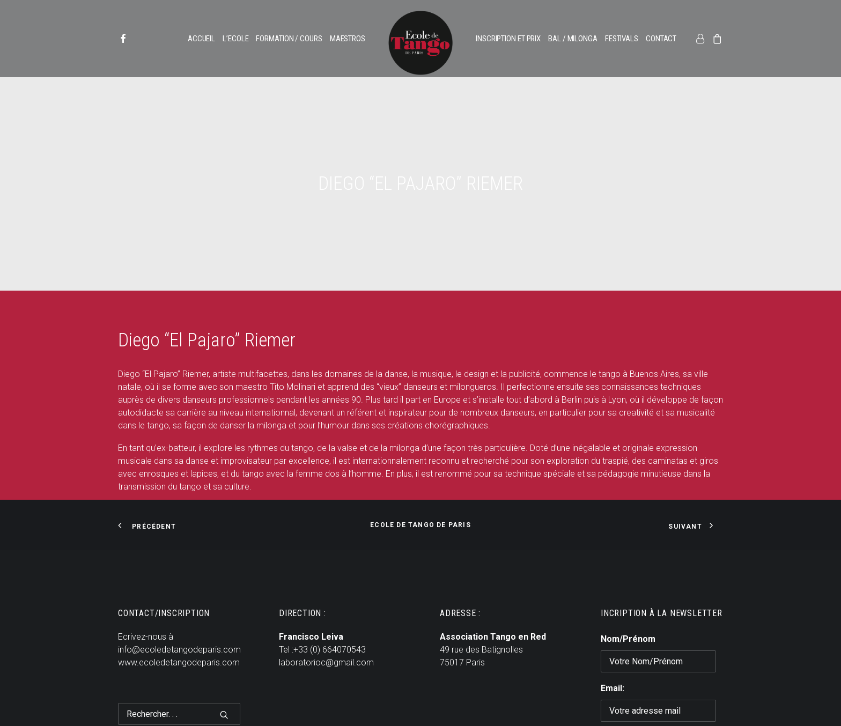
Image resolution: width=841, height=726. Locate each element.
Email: (612, 659)
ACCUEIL (201, 38)
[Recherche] (179, 685)
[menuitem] (132, 38)
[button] (132, 38)
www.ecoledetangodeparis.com (179, 633)
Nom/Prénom (628, 610)
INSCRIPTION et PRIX (508, 38)
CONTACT (661, 38)
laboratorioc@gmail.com (326, 633)
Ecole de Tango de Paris (420, 496)
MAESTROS (347, 38)
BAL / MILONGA (572, 38)
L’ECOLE (235, 38)
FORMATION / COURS (289, 38)
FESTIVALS (621, 38)
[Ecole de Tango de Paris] (420, 43)
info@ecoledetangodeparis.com (179, 621)
